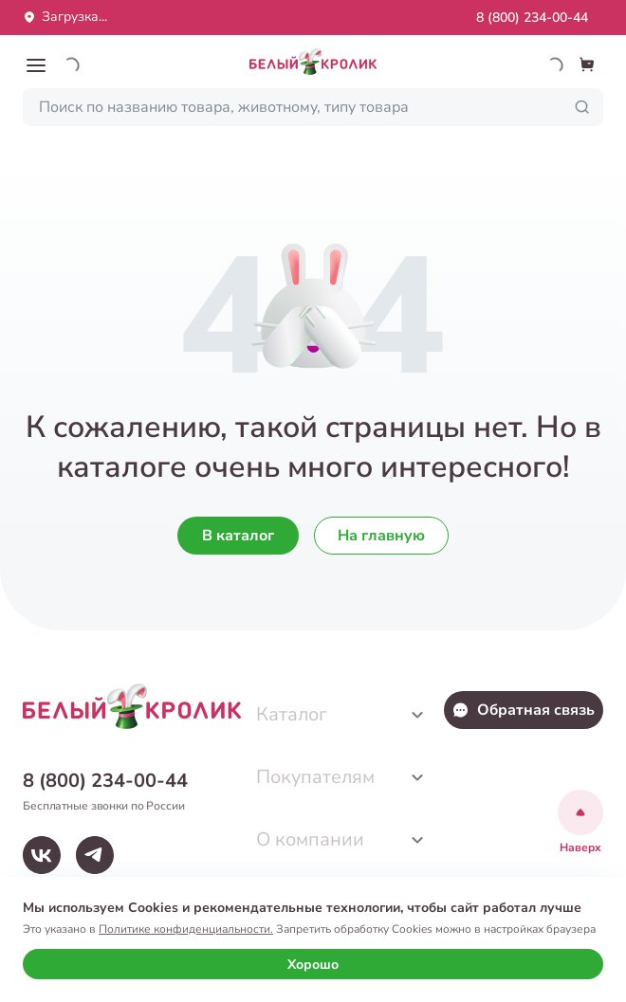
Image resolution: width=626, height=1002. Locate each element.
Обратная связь (523, 710)
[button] (36, 65)
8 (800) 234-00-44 (532, 18)
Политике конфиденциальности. (186, 929)
